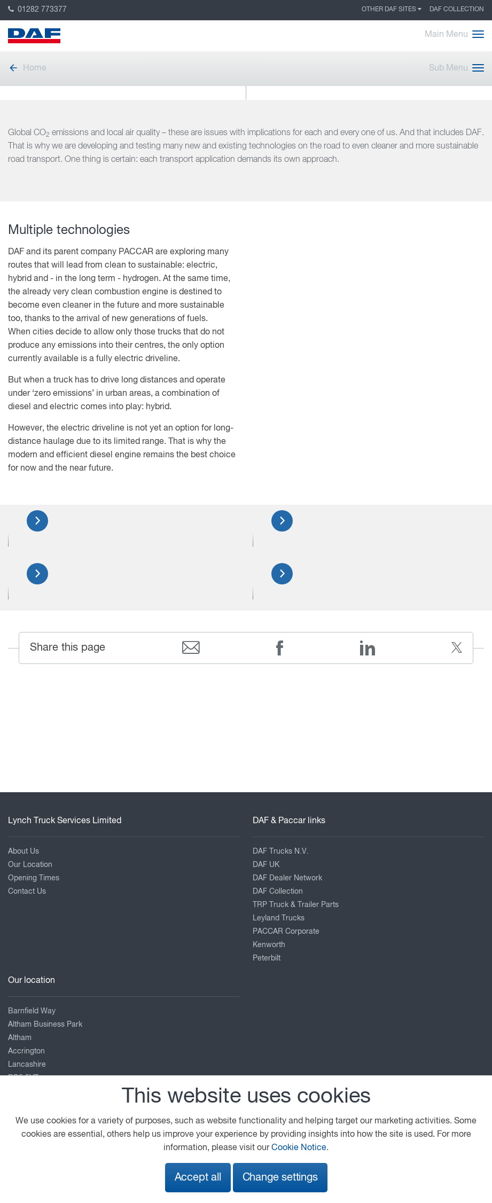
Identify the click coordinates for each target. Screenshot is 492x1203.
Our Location (30, 865)
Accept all (198, 1177)
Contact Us (27, 891)
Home (27, 68)
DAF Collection (456, 9)
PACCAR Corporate (286, 931)
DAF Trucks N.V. (281, 851)
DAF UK (266, 865)
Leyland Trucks (278, 918)
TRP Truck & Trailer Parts (296, 905)
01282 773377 (37, 9)
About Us (23, 851)
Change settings (280, 1177)
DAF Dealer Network (287, 878)
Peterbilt (266, 958)
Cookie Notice (298, 1148)
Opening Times (33, 878)
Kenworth (269, 945)
